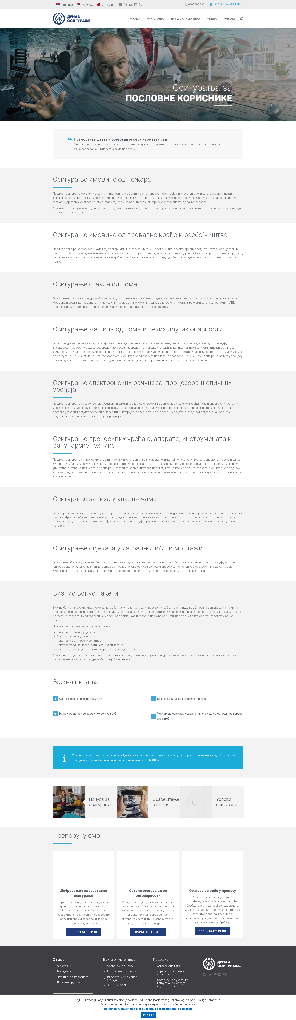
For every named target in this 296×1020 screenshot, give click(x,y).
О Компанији (65, 965)
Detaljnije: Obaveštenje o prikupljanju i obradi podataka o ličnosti (148, 1008)
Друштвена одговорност (72, 976)
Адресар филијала (168, 965)
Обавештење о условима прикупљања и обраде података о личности (173, 983)
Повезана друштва (69, 982)
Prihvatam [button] (148, 1014)
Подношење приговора (122, 971)
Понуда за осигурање (100, 802)
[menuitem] (64, 4)
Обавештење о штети (166, 802)
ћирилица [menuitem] (87, 4)
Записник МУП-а (117, 985)
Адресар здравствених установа (171, 973)
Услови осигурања (227, 802)
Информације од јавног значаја (122, 978)
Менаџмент (64, 971)
